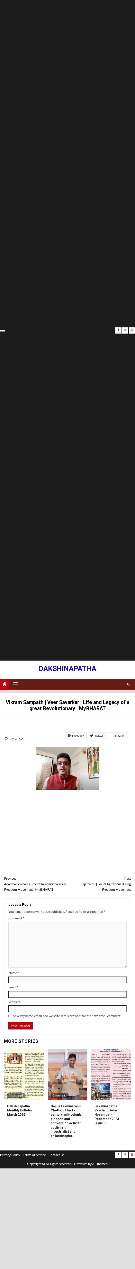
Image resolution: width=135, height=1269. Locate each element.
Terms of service (34, 1155)
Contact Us (56, 1155)
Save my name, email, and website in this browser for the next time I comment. (67, 1016)
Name (13, 973)
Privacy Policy (10, 1155)
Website (14, 1002)
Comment (16, 918)
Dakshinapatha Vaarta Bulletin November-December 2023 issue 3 (106, 1114)
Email (13, 987)
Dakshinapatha (67, 668)
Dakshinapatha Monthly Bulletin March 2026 (19, 1110)
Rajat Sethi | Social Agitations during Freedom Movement (99, 883)
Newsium (80, 1164)
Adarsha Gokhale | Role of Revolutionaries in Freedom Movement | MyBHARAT (36, 883)
